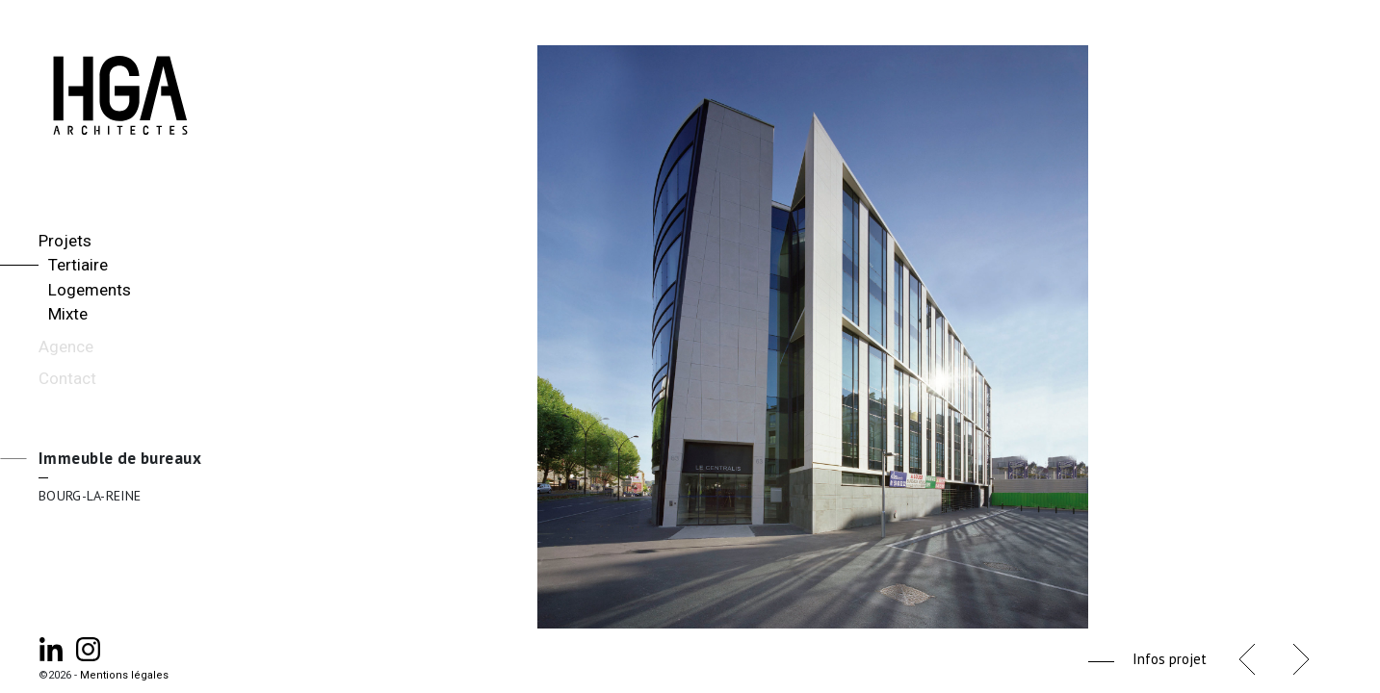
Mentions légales (124, 675)
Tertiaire (78, 264)
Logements (89, 289)
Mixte (68, 313)
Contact (67, 378)
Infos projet (1170, 659)
